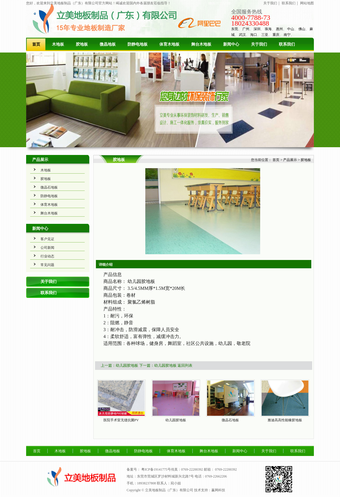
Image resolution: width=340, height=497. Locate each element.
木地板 (58, 44)
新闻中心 (231, 44)
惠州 (279, 29)
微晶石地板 (49, 187)
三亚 (264, 35)
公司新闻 (47, 248)
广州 (245, 29)
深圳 (257, 29)
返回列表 (184, 365)
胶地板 (82, 44)
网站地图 (307, 3)
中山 (290, 29)
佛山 (301, 29)
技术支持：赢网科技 (209, 490)
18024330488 (250, 23)
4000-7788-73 (250, 17)
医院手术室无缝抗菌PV (121, 420)
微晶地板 (108, 44)
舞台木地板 (201, 44)
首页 (36, 44)
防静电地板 (138, 44)
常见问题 (47, 265)
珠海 (268, 29)
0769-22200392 (226, 469)
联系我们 (288, 3)
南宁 (287, 35)
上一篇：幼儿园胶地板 (119, 365)
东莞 (234, 29)
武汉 (242, 35)
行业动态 (47, 256)
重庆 (276, 35)
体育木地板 (169, 44)
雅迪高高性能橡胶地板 (285, 420)
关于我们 (270, 3)
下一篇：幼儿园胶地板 (158, 365)
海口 (253, 35)
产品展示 (40, 160)
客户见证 (47, 239)
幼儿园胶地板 (175, 420)
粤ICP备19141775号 (156, 469)
